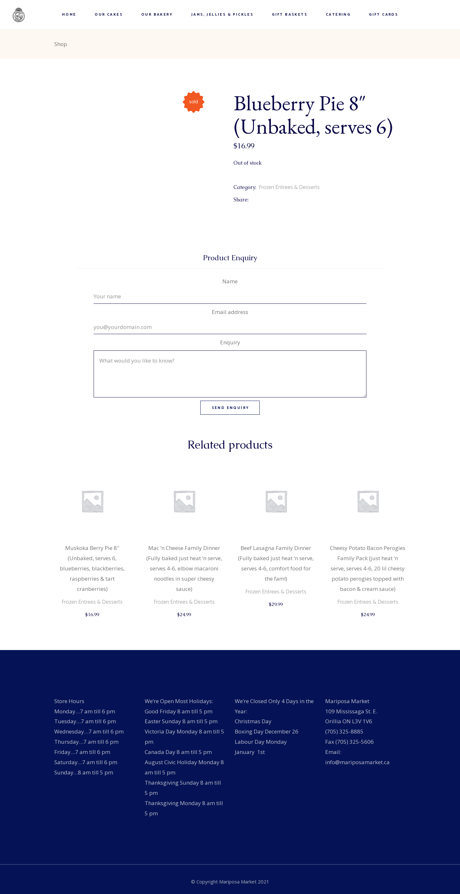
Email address (230, 312)
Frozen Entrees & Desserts (289, 187)
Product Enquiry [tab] (230, 258)
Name (230, 281)
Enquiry (230, 342)
